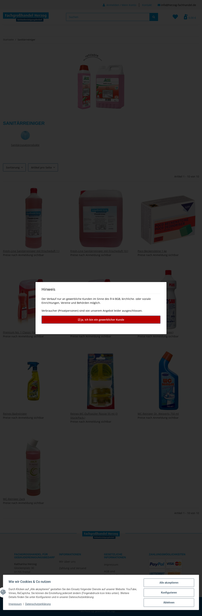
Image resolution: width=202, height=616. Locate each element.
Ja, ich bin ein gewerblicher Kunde (101, 319)
